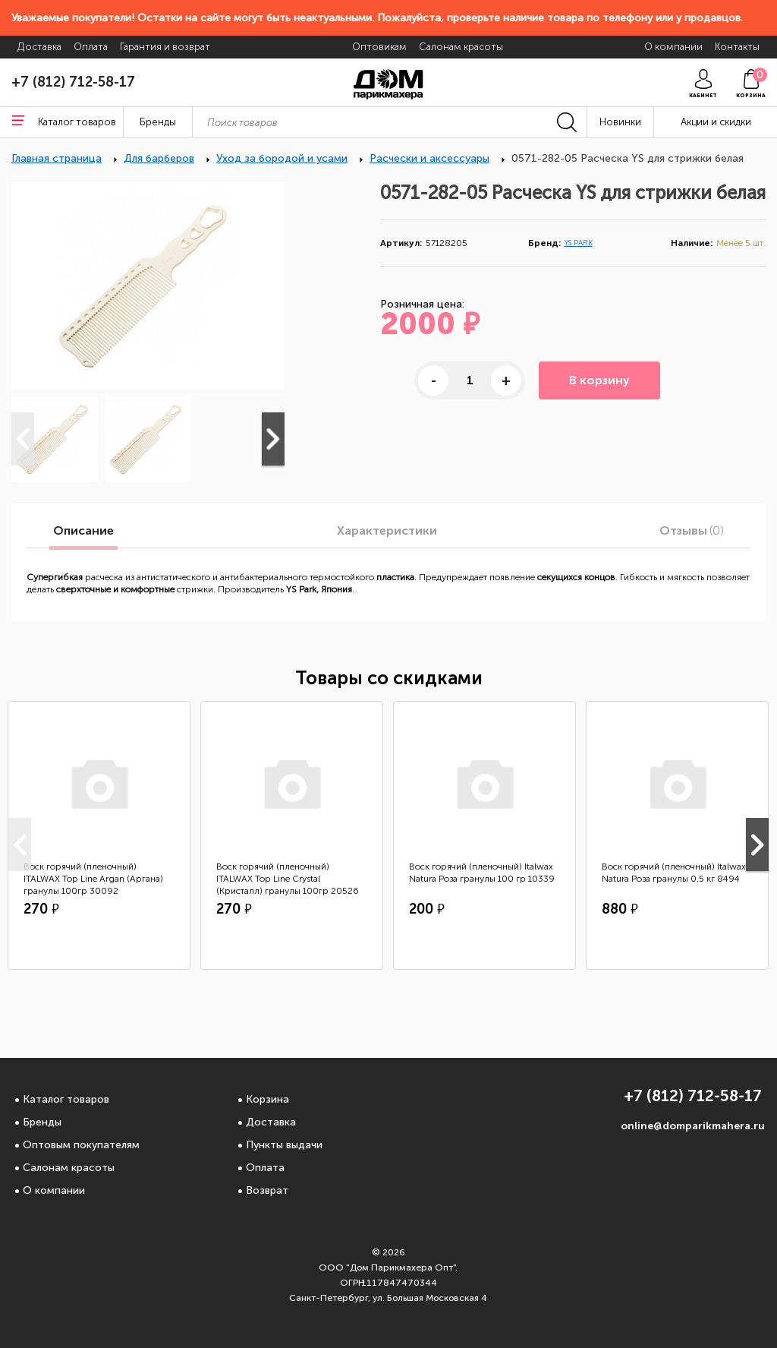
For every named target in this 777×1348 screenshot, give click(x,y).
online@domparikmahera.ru (693, 1125)
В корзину (599, 380)
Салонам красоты (69, 1167)
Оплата (265, 1167)
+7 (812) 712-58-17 (73, 82)
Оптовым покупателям (81, 1144)
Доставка (271, 1122)
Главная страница (56, 158)
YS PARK (579, 243)
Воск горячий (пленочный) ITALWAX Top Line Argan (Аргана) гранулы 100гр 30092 (93, 878)
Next (273, 439)
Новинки (620, 122)
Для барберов (159, 158)
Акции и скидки (716, 122)
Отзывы (691, 531)
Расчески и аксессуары (429, 158)
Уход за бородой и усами (282, 158)
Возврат (267, 1190)
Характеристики (387, 531)
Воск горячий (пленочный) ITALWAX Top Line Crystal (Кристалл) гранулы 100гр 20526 (287, 878)
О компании (54, 1190)
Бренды (42, 1122)
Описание (83, 531)
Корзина (267, 1099)
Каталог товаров (66, 1099)
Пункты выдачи (284, 1144)
